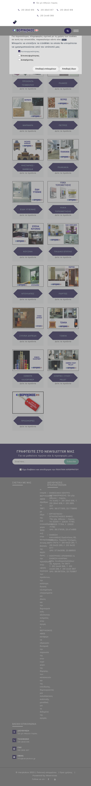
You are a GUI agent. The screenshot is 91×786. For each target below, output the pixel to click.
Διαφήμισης (27, 60)
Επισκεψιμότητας (30, 56)
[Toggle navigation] (76, 31)
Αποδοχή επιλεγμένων (45, 69)
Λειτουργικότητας (30, 51)
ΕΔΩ (64, 39)
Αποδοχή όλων (69, 69)
